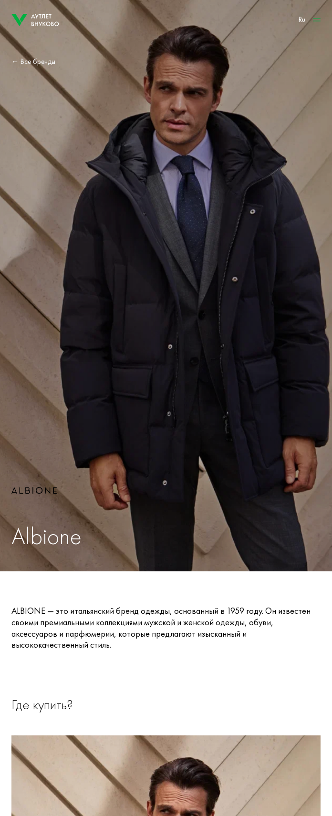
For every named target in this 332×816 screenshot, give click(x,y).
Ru (302, 19)
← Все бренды (33, 61)
